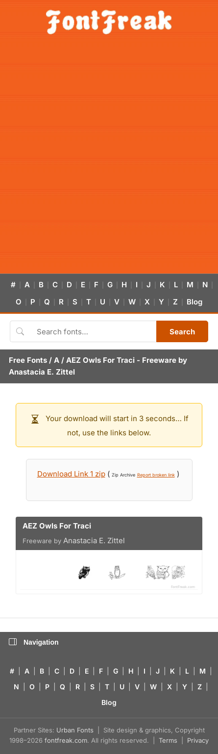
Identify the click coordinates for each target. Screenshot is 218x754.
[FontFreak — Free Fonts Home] (109, 22)
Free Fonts (28, 360)
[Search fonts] (93, 331)
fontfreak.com (66, 740)
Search (182, 331)
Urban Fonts (75, 730)
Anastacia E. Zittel (42, 372)
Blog (194, 301)
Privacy (198, 740)
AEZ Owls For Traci (100, 360)
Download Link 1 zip (71, 473)
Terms (168, 740)
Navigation (34, 642)
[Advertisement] (109, 159)
